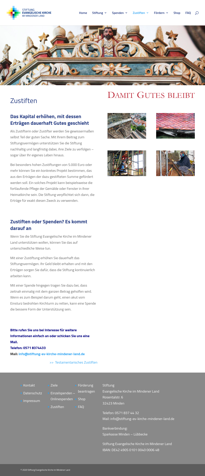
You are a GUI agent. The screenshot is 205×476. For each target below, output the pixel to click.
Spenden (118, 13)
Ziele (54, 385)
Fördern (159, 13)
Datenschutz (32, 393)
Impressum (31, 400)
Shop (177, 13)
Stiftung (97, 13)
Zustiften (139, 13)
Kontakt (29, 385)
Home (83, 13)
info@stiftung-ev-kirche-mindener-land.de (52, 354)
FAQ (188, 13)
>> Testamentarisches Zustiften (73, 362)
